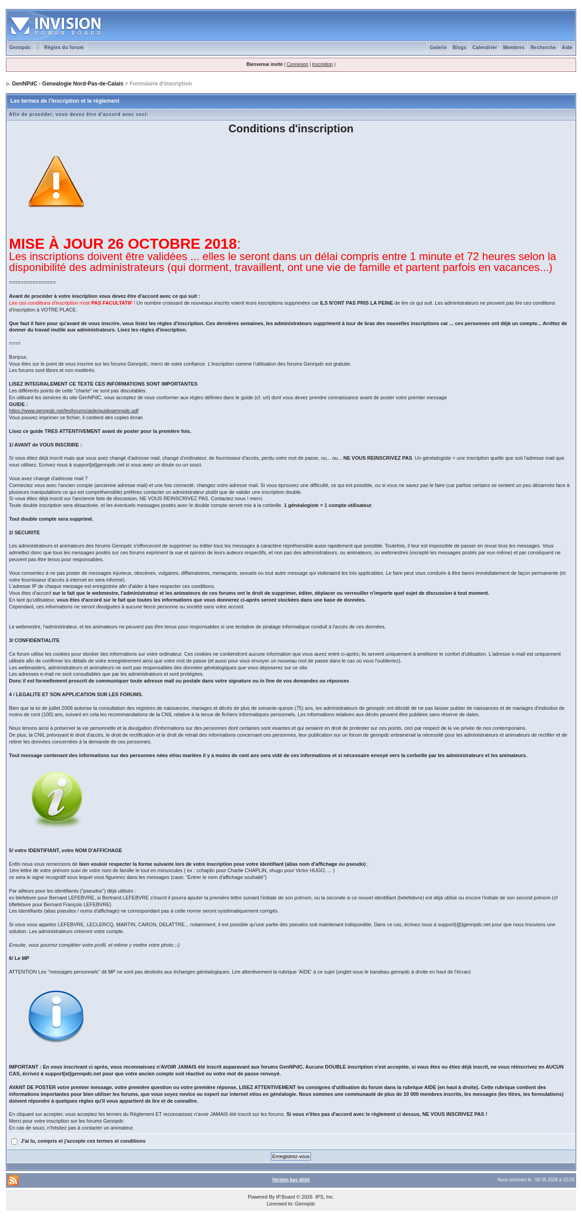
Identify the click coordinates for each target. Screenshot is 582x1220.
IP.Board (285, 1197)
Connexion (297, 64)
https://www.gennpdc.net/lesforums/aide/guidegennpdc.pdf (74, 410)
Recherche (543, 47)
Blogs (460, 47)
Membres (513, 47)
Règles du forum (63, 47)
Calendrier (484, 47)
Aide (567, 47)
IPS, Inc (324, 1197)
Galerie (438, 47)
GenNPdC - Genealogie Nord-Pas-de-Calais (67, 83)
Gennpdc (20, 47)
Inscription (322, 64)
